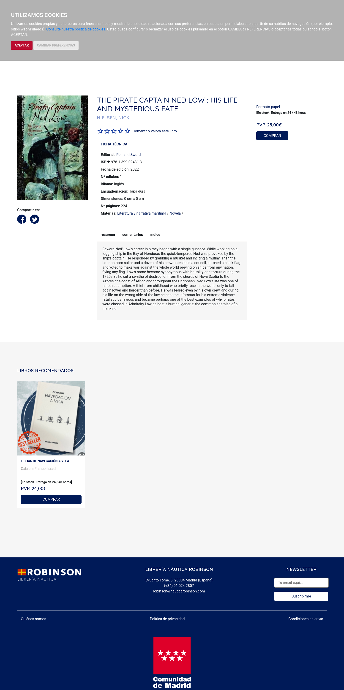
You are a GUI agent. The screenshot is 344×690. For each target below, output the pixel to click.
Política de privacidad (167, 619)
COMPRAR (272, 136)
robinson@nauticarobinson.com (179, 591)
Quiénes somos (33, 619)
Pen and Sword (128, 155)
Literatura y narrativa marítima (141, 213)
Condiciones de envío (305, 619)
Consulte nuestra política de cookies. (76, 29)
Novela (175, 213)
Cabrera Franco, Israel (38, 468)
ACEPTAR (22, 45)
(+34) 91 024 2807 (179, 586)
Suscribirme (301, 596)
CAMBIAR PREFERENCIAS (56, 45)
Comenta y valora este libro (155, 131)
